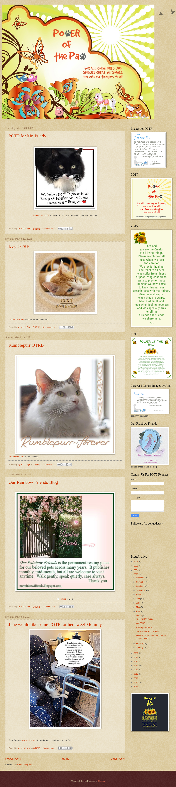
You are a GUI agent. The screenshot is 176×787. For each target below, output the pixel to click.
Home (65, 758)
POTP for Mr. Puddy (27, 135)
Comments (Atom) (25, 764)
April (138, 611)
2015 (136, 682)
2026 (136, 561)
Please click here (17, 319)
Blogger (101, 781)
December (141, 578)
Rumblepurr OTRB (26, 345)
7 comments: (48, 748)
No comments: (49, 327)
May (138, 607)
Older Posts (117, 758)
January (140, 647)
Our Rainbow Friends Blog (33, 482)
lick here (62, 599)
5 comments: (48, 228)
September (141, 590)
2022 (136, 653)
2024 (136, 570)
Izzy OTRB (19, 246)
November (141, 582)
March (139, 615)
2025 (136, 566)
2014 (136, 686)
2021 (136, 657)
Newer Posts (13, 758)
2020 (136, 661)
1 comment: (47, 464)
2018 (136, 670)
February (140, 643)
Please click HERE (41, 215)
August (139, 594)
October (140, 586)
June (138, 603)
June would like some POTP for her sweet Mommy (55, 624)
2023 (136, 574)
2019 (136, 665)
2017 (136, 674)
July (138, 599)
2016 (136, 678)
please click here (29, 740)
